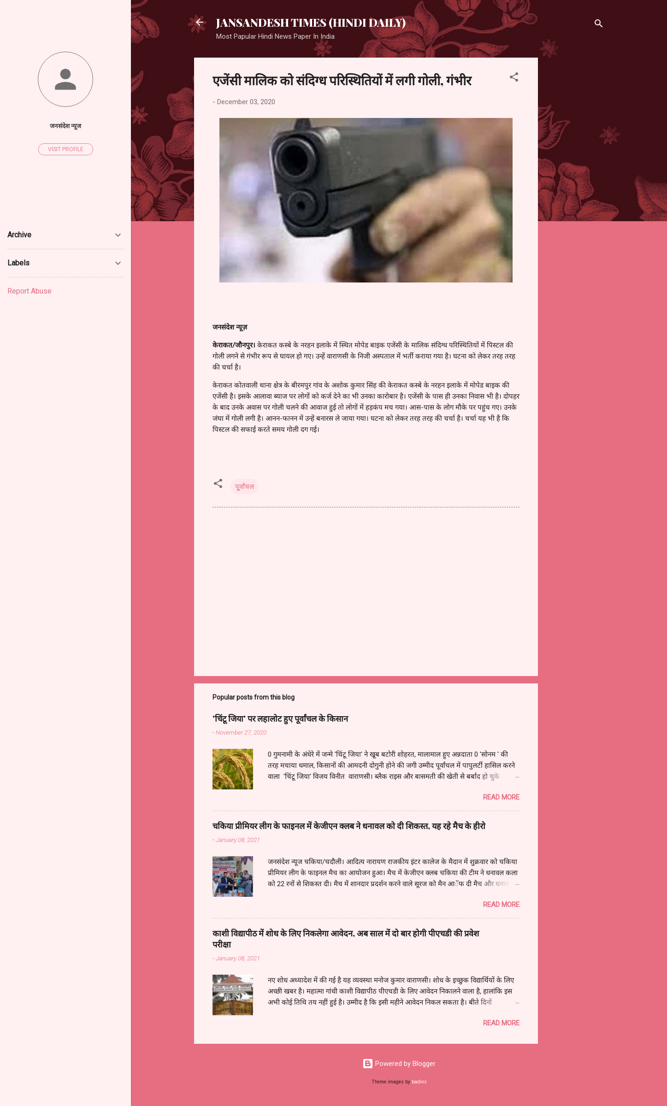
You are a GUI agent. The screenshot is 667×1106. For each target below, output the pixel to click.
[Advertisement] (574, 196)
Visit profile (65, 149)
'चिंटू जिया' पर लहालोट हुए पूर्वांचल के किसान (280, 718)
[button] (513, 78)
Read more (501, 797)
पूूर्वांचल (244, 486)
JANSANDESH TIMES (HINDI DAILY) (311, 22)
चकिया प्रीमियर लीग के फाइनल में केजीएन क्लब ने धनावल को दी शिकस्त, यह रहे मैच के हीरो (348, 825)
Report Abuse (29, 291)
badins (419, 1082)
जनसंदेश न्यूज (65, 125)
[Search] (598, 25)
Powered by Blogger (399, 1063)
